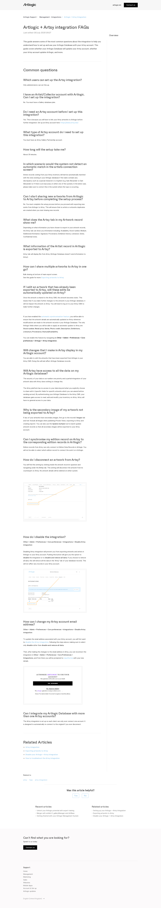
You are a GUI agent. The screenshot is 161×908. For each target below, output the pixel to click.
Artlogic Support (30, 17)
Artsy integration (32, 747)
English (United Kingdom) (32, 899)
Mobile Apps (28, 885)
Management (28, 874)
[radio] (75, 796)
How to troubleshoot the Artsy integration (42, 758)
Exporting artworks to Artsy (52, 277)
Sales (25, 880)
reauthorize (68, 658)
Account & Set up (30, 888)
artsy (25, 780)
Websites (26, 883)
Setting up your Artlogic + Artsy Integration (109, 810)
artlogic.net (117, 5)
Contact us (130, 5)
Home (25, 871)
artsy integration (41, 780)
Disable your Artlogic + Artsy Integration (41, 754)
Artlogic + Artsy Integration (75, 17)
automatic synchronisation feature (55, 316)
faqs (31, 780)
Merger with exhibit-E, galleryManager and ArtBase (55, 813)
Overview (113, 35)
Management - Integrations (50, 17)
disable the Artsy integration (37, 642)
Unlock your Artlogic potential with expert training (55, 810)
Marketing (27, 877)
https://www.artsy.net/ (69, 123)
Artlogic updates (29, 891)
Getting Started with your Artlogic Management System (57, 816)
